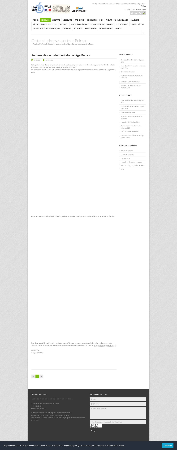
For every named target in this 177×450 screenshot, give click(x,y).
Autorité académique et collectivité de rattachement (92, 24)
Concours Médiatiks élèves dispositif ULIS (132, 61)
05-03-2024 (37, 60)
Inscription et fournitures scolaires (131, 162)
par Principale (49, 60)
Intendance (79, 20)
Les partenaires (122, 24)
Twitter (132, 13)
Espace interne (90, 28)
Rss (140, 13)
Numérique (135, 20)
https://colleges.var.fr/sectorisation (105, 345)
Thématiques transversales (117, 20)
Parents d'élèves (137, 24)
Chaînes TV (67, 28)
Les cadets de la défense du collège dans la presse (132, 137)
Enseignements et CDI (95, 20)
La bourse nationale (127, 154)
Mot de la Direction (127, 151)
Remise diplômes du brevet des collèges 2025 (131, 86)
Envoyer (93, 431)
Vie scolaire (67, 20)
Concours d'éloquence (128, 72)
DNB (122, 169)
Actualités (78, 28)
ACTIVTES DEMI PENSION (130, 132)
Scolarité (56, 20)
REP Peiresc (64, 24)
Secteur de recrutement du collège (59, 44)
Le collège (45, 20)
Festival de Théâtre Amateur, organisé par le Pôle (133, 67)
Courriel (136, 13)
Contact (119, 28)
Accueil (35, 20)
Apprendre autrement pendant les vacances (131, 77)
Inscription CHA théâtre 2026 (130, 81)
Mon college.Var (105, 28)
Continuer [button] (168, 446)
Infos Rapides (125, 158)
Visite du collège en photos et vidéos (132, 166)
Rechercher (144, 33)
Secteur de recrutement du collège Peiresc (61, 55)
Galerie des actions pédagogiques (46, 28)
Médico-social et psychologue (45, 24)
